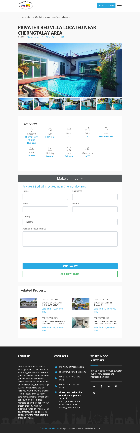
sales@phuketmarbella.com (72, 371)
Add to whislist (70, 274)
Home (23, 17)
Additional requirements (34, 228)
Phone (75, 203)
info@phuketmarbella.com (71, 366)
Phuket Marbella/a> (25, 5)
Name (26, 190)
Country (26, 216)
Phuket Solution (93, 428)
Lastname (77, 190)
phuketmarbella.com (50, 428)
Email (25, 203)
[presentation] (70, 256)
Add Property (106, 5)
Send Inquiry (70, 266)
